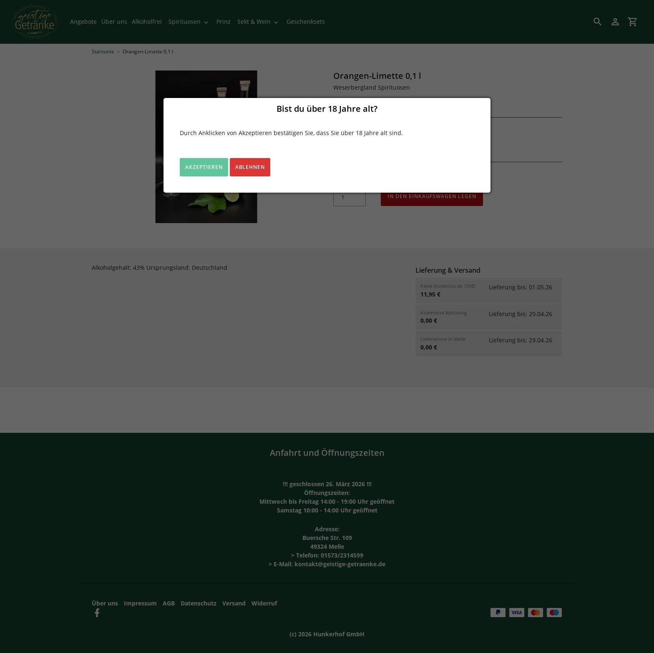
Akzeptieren (204, 167)
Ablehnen (250, 167)
